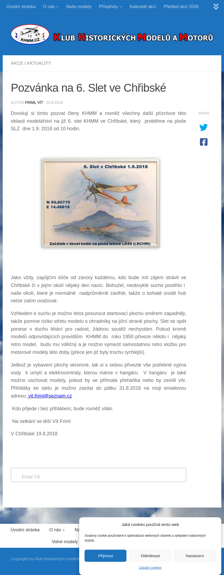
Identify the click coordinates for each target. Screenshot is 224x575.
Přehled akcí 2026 (181, 6)
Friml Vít (34, 102)
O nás (49, 6)
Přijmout (105, 558)
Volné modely (65, 541)
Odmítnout (150, 558)
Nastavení (195, 558)
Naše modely (78, 6)
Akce (17, 63)
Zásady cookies (150, 570)
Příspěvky (108, 6)
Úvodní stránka (21, 6)
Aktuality (38, 63)
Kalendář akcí (143, 6)
